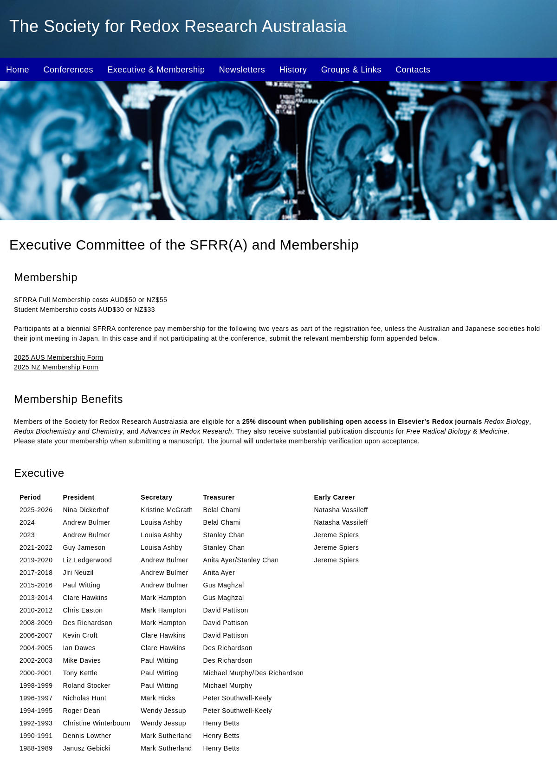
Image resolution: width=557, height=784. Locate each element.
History (293, 69)
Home (17, 69)
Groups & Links (351, 69)
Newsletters (242, 69)
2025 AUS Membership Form (59, 357)
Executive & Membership (156, 69)
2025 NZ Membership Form (56, 367)
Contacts (412, 69)
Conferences (68, 69)
